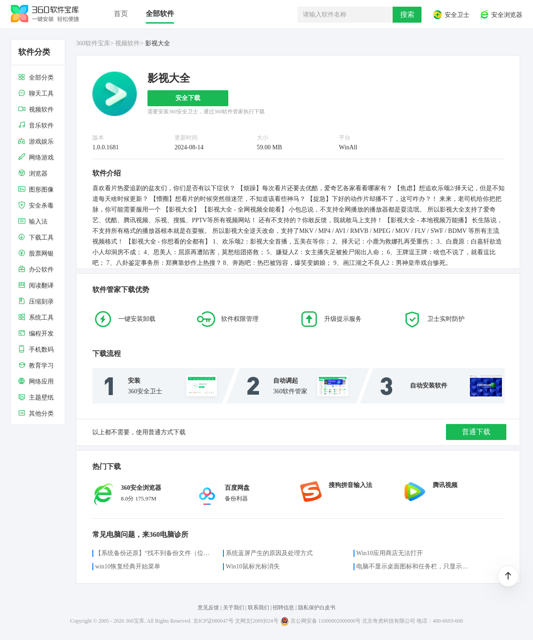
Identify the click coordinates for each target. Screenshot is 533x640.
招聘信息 (283, 607)
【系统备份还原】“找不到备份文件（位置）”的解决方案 (153, 553)
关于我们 (233, 607)
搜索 (407, 14)
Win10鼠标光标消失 (253, 566)
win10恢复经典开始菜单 (127, 566)
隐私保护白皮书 (316, 607)
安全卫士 (450, 14)
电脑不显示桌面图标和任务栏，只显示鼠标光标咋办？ (414, 566)
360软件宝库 (93, 43)
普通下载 (476, 432)
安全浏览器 (501, 14)
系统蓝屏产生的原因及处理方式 (269, 553)
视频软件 (127, 43)
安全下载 (187, 98)
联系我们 (258, 607)
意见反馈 (208, 607)
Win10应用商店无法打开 (389, 553)
